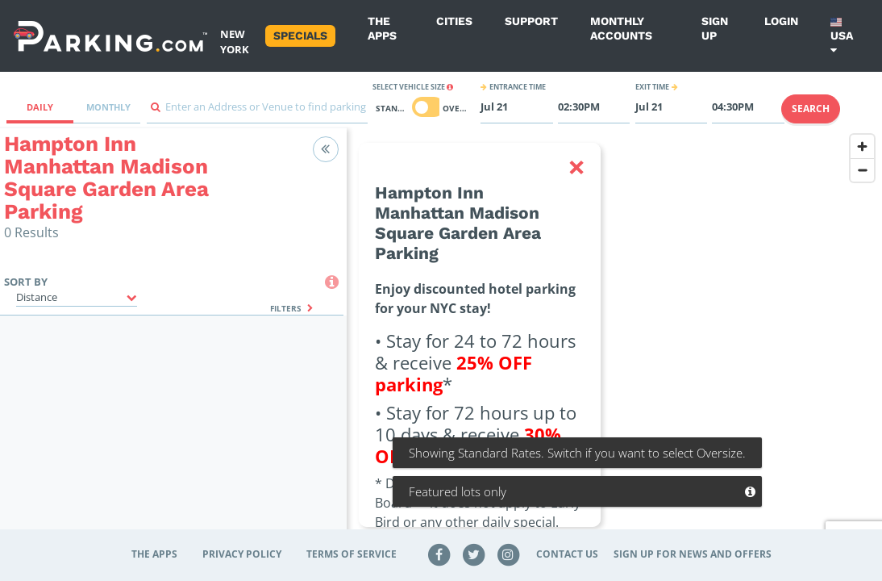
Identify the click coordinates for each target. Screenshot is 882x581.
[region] (614, 344)
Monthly (108, 107)
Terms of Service (351, 554)
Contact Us (567, 554)
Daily (40, 107)
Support (531, 21)
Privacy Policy (241, 554)
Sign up (714, 28)
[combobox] (257, 111)
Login (781, 21)
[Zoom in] (862, 146)
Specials (300, 35)
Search (811, 108)
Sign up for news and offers (693, 554)
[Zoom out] (862, 170)
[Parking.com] (110, 36)
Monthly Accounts (621, 28)
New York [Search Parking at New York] (234, 41)
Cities (454, 21)
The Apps (382, 28)
